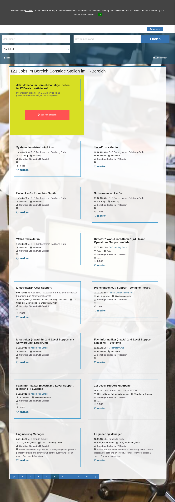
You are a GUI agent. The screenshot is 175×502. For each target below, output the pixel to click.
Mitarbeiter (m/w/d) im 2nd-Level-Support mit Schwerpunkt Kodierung (45, 341)
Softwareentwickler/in (108, 193)
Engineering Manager (30, 434)
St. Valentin (25, 397)
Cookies (29, 10)
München (101, 155)
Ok (100, 14)
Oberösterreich (33, 303)
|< (14, 476)
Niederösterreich (123, 296)
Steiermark (46, 303)
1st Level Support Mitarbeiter (113, 385)
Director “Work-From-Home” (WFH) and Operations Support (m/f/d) (119, 241)
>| (95, 476)
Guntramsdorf (103, 296)
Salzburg (24, 155)
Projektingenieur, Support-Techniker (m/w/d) (122, 287)
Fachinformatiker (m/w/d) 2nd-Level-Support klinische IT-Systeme (122, 341)
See (21, 442)
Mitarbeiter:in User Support (34, 287)
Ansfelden (63, 299)
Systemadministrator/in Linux (35, 147)
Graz (22, 299)
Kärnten (149, 394)
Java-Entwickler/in (106, 147)
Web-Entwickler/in (28, 239)
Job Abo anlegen (47, 114)
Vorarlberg (139, 394)
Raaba (45, 299)
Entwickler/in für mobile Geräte (36, 193)
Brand (27, 442)
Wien (99, 251)
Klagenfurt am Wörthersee (117, 394)
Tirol (75, 299)
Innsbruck (35, 299)
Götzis (100, 394)
